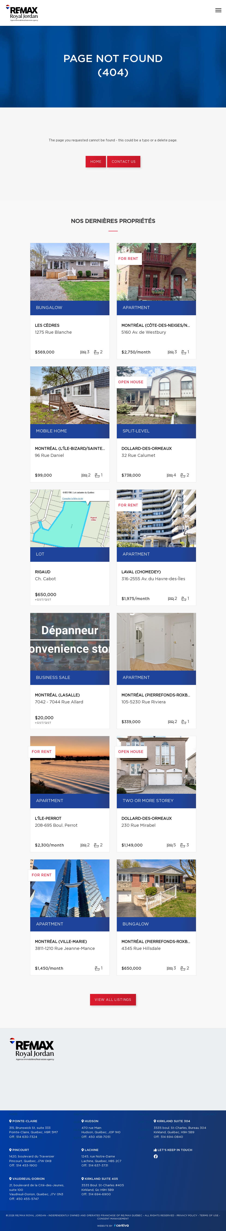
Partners (81, 1114)
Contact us (124, 162)
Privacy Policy (187, 1215)
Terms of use (208, 1215)
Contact (209, 1114)
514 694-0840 (172, 1137)
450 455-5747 (27, 1199)
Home (95, 162)
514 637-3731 (98, 1165)
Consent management (113, 1219)
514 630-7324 (26, 1137)
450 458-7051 (99, 1137)
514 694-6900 (99, 1194)
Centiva (121, 1225)
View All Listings (113, 1000)
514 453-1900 (26, 1165)
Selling (144, 1114)
